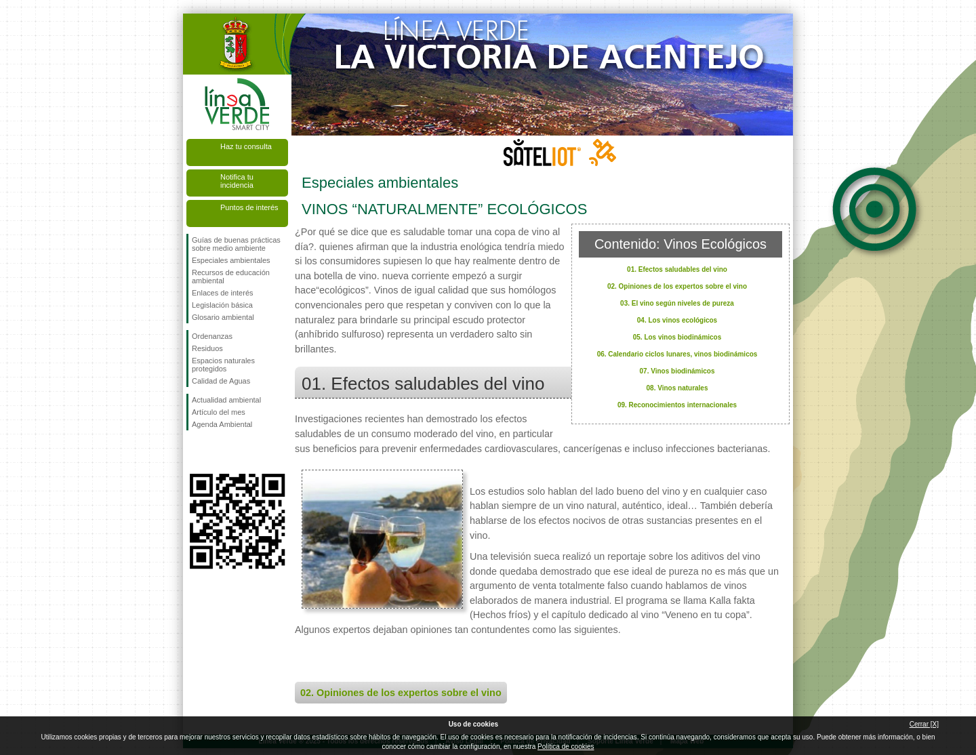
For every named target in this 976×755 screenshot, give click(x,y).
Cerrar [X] (924, 724)
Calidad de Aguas (221, 381)
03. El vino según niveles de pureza (677, 303)
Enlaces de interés (222, 293)
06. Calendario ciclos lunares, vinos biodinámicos (677, 354)
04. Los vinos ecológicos (677, 320)
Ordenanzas (212, 336)
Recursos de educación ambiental (231, 276)
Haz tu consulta (246, 146)
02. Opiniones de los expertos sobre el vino (677, 286)
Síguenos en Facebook (194, 452)
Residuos (207, 348)
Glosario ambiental (223, 317)
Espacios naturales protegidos (223, 364)
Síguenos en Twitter (217, 452)
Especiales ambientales (231, 260)
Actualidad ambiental (226, 400)
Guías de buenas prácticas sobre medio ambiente (236, 244)
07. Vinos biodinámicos (677, 371)
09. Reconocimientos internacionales (677, 405)
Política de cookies (565, 746)
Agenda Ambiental (222, 424)
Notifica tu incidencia (236, 181)
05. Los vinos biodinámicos (677, 337)
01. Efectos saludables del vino (677, 269)
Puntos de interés (249, 207)
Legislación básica (222, 305)
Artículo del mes (218, 412)
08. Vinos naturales (677, 388)
